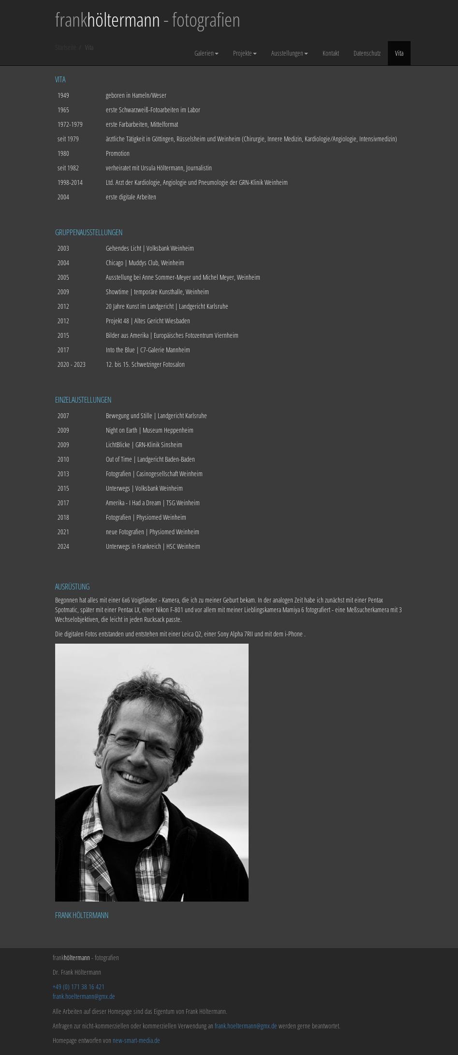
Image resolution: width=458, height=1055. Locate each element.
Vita (399, 53)
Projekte (245, 53)
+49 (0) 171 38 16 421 (78, 986)
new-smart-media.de (136, 1040)
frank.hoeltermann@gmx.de (84, 996)
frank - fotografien (147, 19)
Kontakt (331, 53)
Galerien (206, 53)
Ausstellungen (289, 53)
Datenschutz (367, 53)
